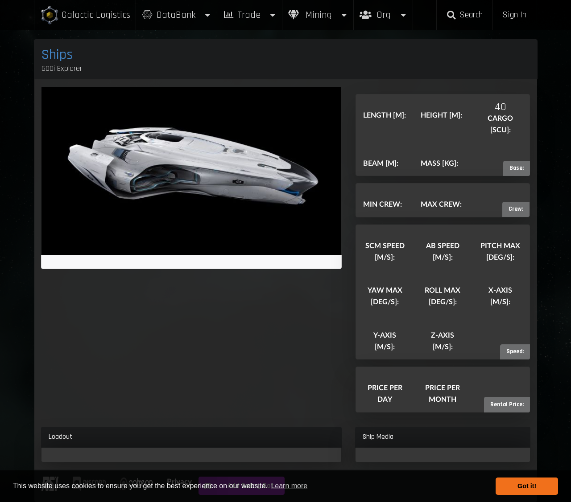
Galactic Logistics (85, 15)
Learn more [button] (289, 486)
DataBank (176, 15)
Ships (57, 54)
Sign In (514, 14)
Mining (318, 15)
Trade (250, 15)
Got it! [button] (526, 486)
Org (383, 10)
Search (464, 14)
